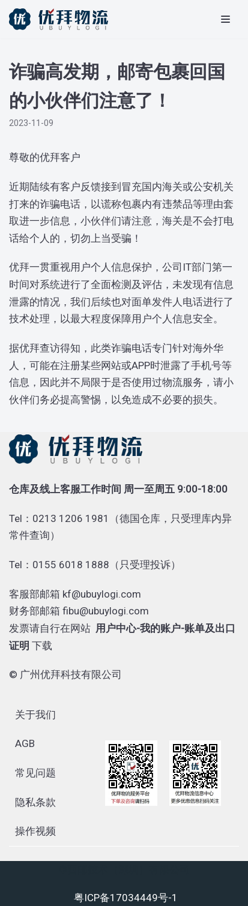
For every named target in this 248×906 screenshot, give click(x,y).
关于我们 (35, 715)
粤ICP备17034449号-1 (126, 898)
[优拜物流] (61, 19)
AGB (25, 743)
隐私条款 (35, 802)
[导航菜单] (225, 19)
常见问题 (35, 773)
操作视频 (35, 831)
